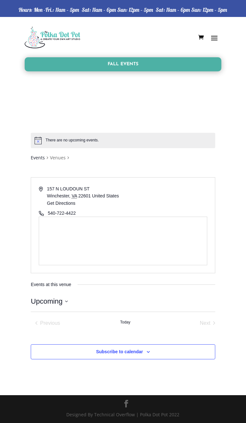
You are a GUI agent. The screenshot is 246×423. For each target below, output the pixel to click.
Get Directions (61, 203)
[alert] (123, 140)
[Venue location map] (123, 241)
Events (38, 158)
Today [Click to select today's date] (125, 322)
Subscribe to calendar (119, 351)
